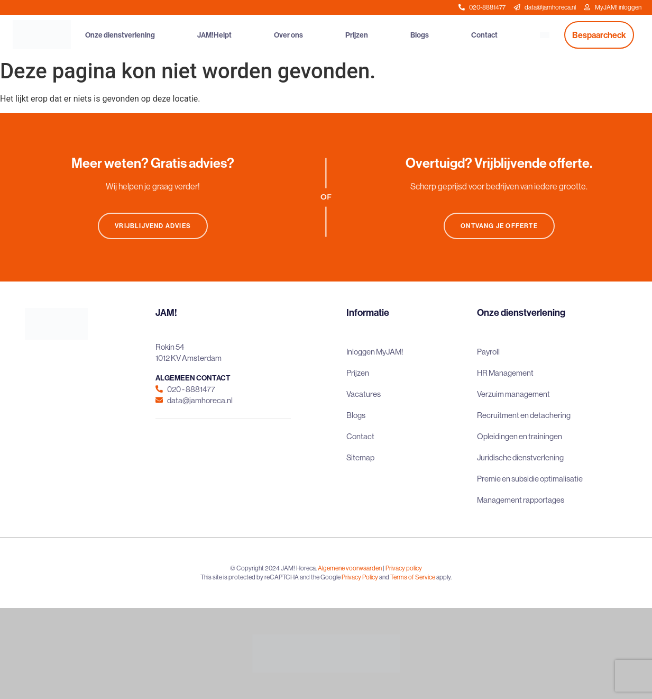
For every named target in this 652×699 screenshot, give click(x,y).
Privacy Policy (360, 577)
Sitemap (360, 457)
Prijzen (356, 35)
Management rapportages (520, 500)
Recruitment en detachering (524, 415)
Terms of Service (412, 577)
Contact (484, 35)
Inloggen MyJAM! (374, 352)
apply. (444, 577)
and (384, 577)
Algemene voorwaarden (350, 568)
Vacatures (363, 394)
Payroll (488, 352)
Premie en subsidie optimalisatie (530, 479)
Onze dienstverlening (120, 35)
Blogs (419, 35)
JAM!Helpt (214, 35)
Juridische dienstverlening (520, 457)
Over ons (288, 35)
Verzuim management (513, 394)
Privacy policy (403, 568)
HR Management (505, 373)
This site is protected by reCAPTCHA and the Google (271, 577)
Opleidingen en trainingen (519, 436)
